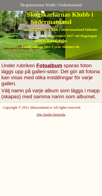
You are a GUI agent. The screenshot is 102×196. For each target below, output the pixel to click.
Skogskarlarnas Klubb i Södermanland (51, 5)
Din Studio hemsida (51, 114)
